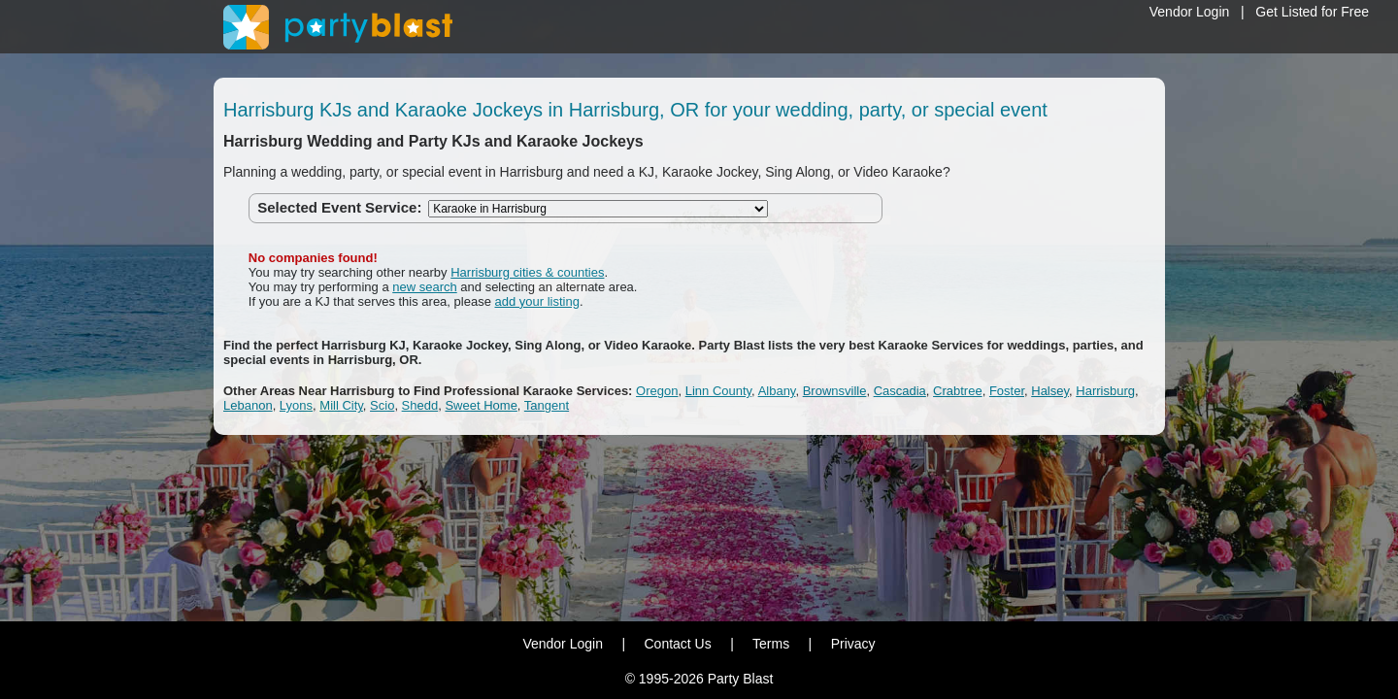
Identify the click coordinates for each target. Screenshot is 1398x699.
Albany (777, 390)
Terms (770, 643)
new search (424, 287)
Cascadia (900, 390)
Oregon (657, 390)
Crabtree (957, 390)
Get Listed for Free (1312, 11)
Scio (382, 405)
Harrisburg (1105, 390)
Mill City (341, 405)
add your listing (537, 301)
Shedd (420, 405)
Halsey (1050, 390)
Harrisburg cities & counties (527, 272)
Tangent (546, 405)
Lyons (296, 405)
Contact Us (677, 643)
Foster (1006, 390)
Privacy (853, 643)
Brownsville (835, 390)
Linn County (718, 390)
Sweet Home (480, 405)
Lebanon (248, 405)
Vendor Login (1189, 11)
